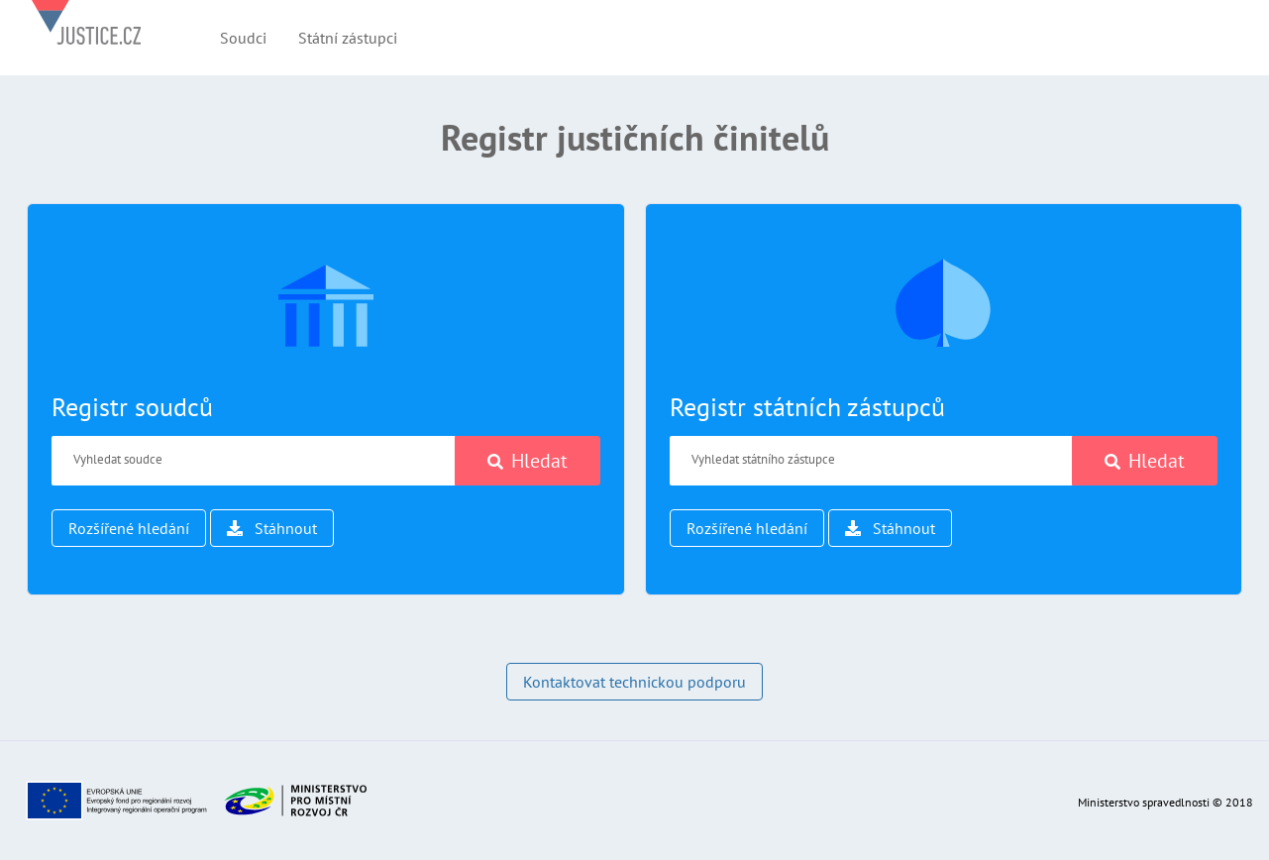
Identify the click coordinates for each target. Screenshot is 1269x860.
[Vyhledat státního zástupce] (871, 460)
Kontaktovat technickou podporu (634, 682)
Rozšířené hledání (128, 528)
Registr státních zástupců (807, 406)
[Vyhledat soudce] (253, 460)
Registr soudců (132, 406)
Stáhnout (272, 528)
